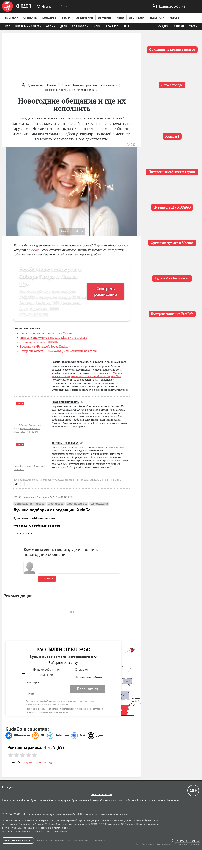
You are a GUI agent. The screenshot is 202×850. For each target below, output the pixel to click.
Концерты (33, 682)
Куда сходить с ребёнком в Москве (36, 525)
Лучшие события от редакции (46, 672)
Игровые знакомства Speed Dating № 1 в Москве (53, 337)
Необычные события (89, 677)
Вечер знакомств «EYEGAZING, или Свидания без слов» (58, 351)
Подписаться (87, 688)
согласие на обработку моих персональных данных (55, 701)
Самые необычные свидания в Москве (46, 333)
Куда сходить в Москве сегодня (34, 518)
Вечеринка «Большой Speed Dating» (45, 346)
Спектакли (82, 670)
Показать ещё (22, 533)
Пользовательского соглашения (52, 711)
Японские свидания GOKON (39, 342)
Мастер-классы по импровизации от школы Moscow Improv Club (87, 374)
